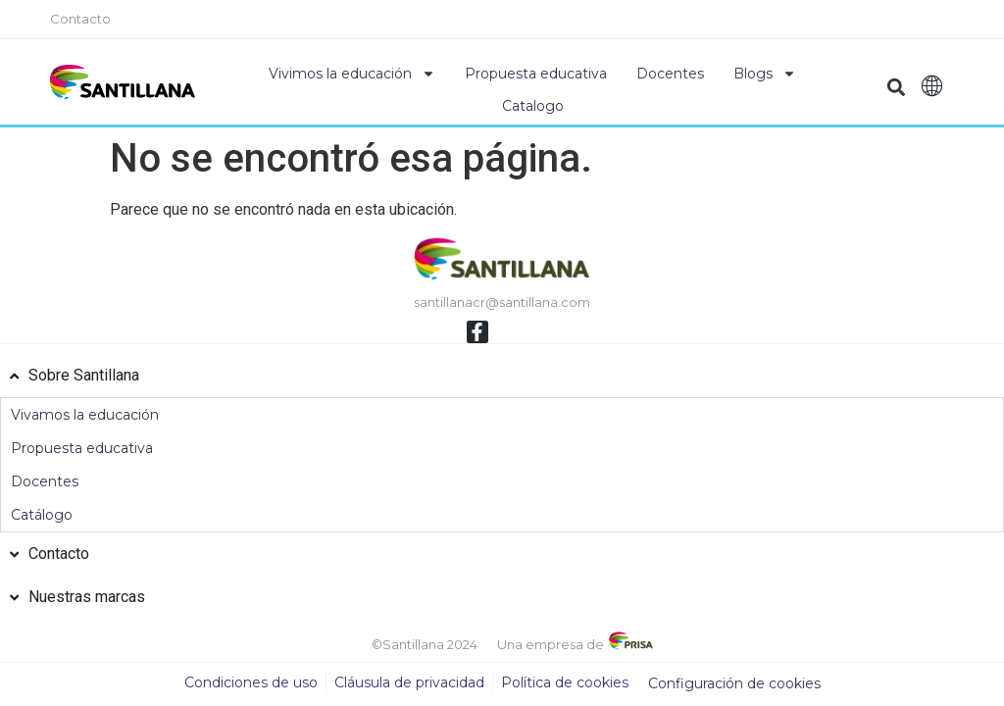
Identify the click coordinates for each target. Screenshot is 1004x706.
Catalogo (533, 106)
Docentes (670, 73)
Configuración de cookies (734, 684)
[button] (896, 87)
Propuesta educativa (536, 73)
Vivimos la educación (352, 73)
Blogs (764, 73)
